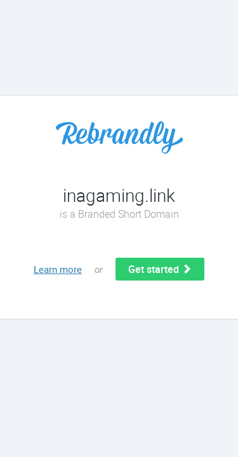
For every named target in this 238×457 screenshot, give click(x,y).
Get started (160, 269)
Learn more (58, 269)
